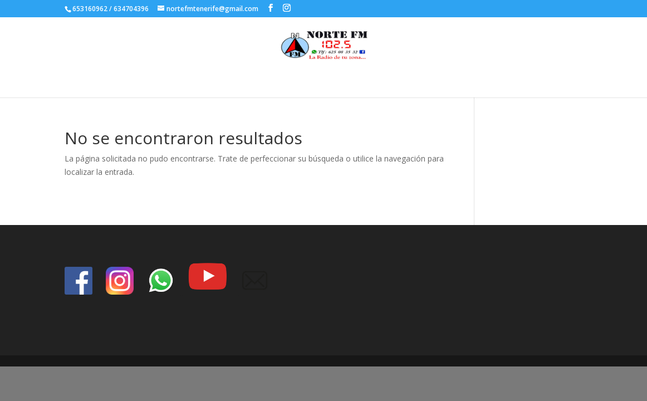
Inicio (308, 80)
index (339, 80)
